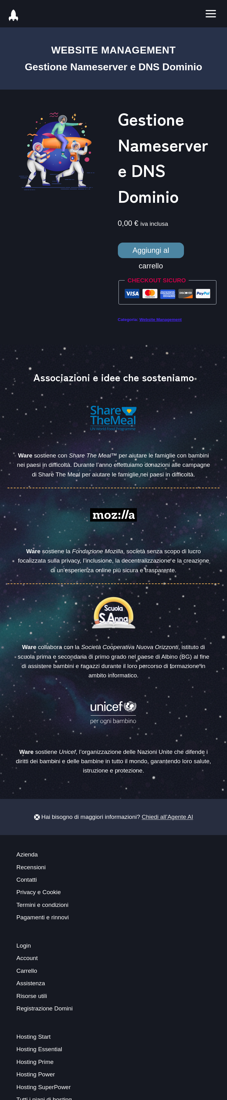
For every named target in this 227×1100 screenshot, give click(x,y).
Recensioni (31, 867)
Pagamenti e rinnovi (43, 917)
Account (27, 958)
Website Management (113, 50)
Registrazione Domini (45, 1008)
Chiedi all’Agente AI (167, 817)
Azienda (27, 854)
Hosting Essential (39, 1049)
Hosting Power (36, 1074)
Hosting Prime (35, 1062)
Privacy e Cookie (39, 892)
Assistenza (31, 983)
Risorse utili (32, 996)
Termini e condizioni (43, 905)
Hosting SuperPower (44, 1087)
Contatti (27, 879)
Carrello (27, 971)
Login (24, 945)
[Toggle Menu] (211, 13)
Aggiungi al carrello (151, 252)
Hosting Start (34, 1036)
